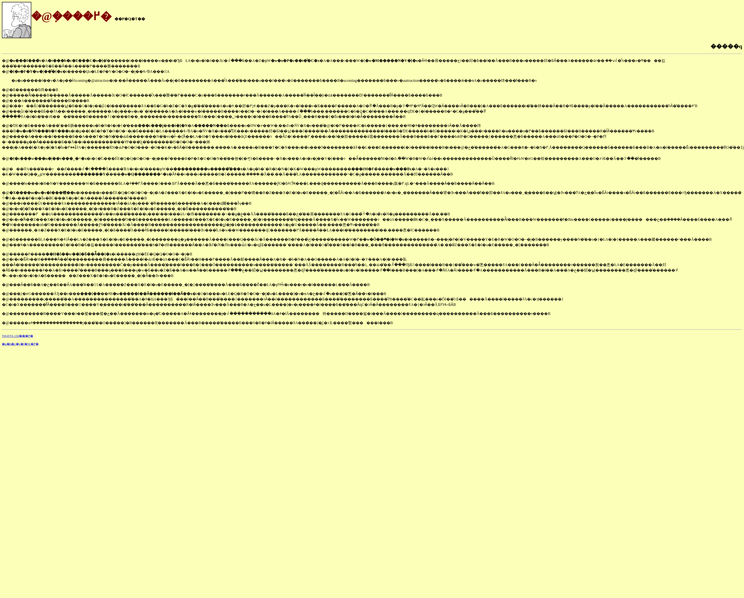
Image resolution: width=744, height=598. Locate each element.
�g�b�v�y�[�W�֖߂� (20, 344)
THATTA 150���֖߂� (17, 336)
